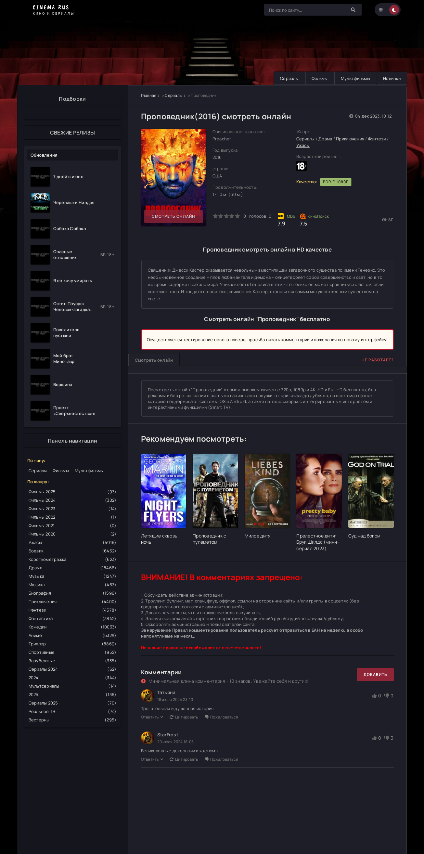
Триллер (73, 644)
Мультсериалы (73, 686)
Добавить (375, 674)
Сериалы (287, 78)
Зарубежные (73, 661)
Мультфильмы (354, 78)
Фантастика (73, 618)
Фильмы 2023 (73, 508)
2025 (73, 694)
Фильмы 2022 (73, 517)
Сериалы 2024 (73, 669)
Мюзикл (73, 585)
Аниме (73, 635)
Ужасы (73, 542)
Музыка (73, 576)
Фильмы (318, 78)
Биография (73, 593)
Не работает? (378, 360)
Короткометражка (73, 559)
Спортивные (73, 652)
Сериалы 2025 (73, 703)
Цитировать (184, 717)
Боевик (73, 551)
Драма (73, 568)
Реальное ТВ (73, 711)
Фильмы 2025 (73, 492)
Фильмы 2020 (73, 534)
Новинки (391, 78)
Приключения (73, 601)
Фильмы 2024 (73, 500)
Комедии (73, 627)
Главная (149, 95)
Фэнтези (73, 610)
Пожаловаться (221, 717)
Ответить (152, 717)
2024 (73, 677)
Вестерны (73, 720)
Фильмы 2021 (73, 525)
